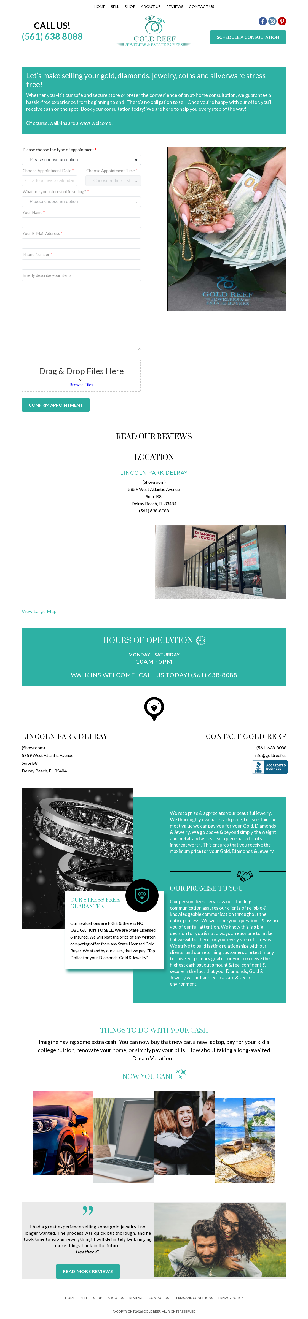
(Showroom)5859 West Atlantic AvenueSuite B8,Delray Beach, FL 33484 (47, 759)
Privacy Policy (230, 1298)
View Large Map (39, 611)
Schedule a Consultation (248, 37)
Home (99, 6)
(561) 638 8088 (52, 36)
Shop (130, 6)
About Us (151, 6)
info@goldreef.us (270, 755)
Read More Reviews (88, 1271)
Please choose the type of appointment (60, 149)
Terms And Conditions (193, 1298)
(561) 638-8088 (154, 510)
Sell (115, 6)
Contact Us (201, 6)
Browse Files (81, 384)
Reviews (174, 6)
